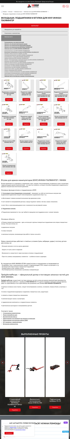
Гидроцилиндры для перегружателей (14, 42)
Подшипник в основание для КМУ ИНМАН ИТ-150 (9, 93)
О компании (27, 414)
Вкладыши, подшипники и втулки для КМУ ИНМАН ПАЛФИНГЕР (22, 52)
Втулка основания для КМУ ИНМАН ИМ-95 (61, 117)
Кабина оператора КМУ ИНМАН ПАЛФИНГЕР (17, 58)
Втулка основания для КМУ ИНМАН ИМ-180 (9, 166)
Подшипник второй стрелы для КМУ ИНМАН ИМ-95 (61, 142)
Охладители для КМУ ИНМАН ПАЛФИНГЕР (16, 67)
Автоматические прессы (10, 316)
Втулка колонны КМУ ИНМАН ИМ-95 (9, 141)
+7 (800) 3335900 (56, 415)
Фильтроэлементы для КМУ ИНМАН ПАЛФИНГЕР (18, 74)
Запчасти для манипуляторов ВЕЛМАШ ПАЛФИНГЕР (18, 47)
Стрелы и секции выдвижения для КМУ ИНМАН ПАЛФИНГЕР (21, 71)
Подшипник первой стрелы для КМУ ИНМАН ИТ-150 (26, 93)
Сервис (25, 422)
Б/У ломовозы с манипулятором (12, 322)
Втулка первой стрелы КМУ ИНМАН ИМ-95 (26, 141)
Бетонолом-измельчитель (10, 324)
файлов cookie (13, 427)
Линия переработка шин (10, 315)
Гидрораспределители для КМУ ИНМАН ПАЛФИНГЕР (19, 55)
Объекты (26, 420)
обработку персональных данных (22, 404)
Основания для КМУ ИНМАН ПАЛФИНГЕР (16, 65)
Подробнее (9, 99)
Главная (5, 11)
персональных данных (20, 429)
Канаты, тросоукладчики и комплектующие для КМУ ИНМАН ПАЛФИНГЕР (24, 59)
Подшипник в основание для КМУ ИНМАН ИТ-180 (9, 118)
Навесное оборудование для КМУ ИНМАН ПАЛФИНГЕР (19, 62)
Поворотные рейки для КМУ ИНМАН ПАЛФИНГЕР (18, 68)
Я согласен (9, 433)
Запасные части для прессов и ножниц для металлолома (19, 76)
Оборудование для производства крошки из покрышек (19, 318)
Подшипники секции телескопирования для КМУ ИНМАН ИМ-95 (43, 142)
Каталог (11, 11)
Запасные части (19, 11)
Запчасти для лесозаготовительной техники (16, 44)
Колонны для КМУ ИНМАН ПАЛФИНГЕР (15, 61)
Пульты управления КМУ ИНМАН (13, 70)
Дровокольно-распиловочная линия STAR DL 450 (35, 361)
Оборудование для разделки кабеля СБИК (15, 320)
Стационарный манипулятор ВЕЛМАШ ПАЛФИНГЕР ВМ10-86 (14, 361)
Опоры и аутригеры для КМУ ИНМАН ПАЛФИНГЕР (18, 64)
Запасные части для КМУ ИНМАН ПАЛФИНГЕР (37, 11)
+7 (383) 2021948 (56, 418)
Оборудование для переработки (13, 29)
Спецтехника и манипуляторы (12, 33)
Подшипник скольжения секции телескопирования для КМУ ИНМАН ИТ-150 (44, 94)
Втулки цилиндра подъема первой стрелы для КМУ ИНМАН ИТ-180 (43, 118)
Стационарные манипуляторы (12, 313)
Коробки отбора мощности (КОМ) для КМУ (16, 53)
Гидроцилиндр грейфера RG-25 (55, 360)
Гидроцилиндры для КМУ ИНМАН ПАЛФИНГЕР (17, 50)
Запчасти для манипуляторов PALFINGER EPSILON (18, 45)
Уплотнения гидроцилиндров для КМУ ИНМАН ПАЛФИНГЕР (21, 73)
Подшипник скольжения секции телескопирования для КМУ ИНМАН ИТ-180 (61, 94)
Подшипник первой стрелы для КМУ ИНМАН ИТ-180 (26, 118)
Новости (26, 418)
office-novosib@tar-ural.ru (56, 422)
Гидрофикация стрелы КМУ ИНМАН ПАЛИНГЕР (17, 56)
